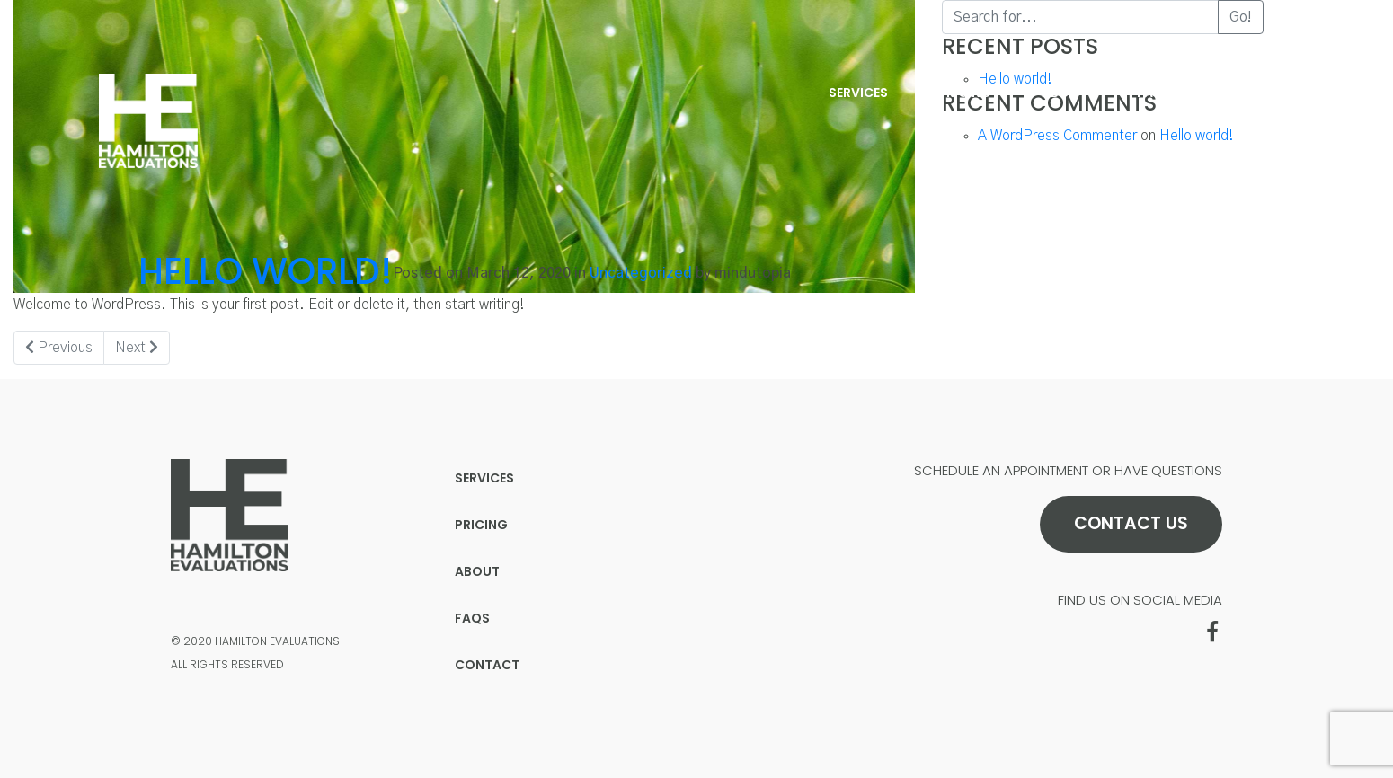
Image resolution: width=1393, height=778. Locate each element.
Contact (1254, 93)
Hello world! (265, 271)
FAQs (1154, 93)
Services (858, 93)
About (1064, 93)
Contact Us (1131, 523)
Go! (1240, 17)
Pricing (964, 93)
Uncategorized (641, 273)
